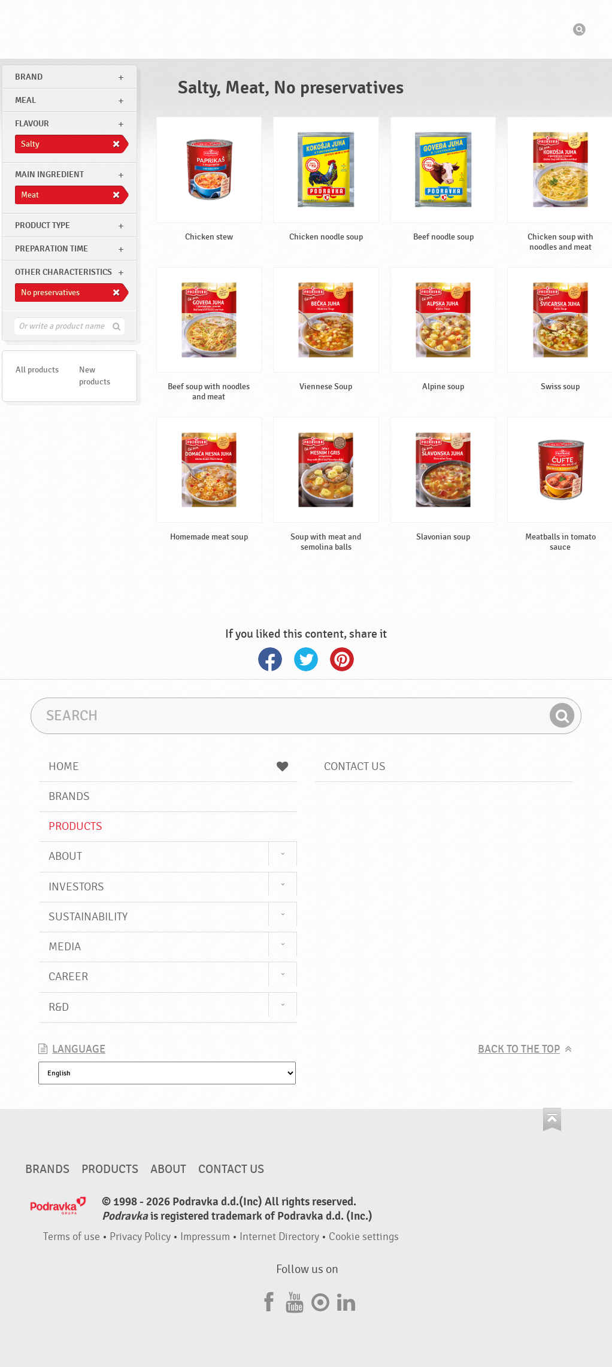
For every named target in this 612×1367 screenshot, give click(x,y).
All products (37, 370)
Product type (42, 225)
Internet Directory (279, 1236)
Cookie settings (364, 1236)
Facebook (270, 659)
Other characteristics (63, 272)
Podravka (306, 29)
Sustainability (88, 916)
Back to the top (519, 1049)
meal (25, 100)
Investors (76, 886)
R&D (59, 1007)
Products (75, 826)
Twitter (306, 659)
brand (29, 77)
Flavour (32, 124)
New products (94, 376)
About (65, 856)
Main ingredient (49, 174)
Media (65, 946)
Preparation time (51, 249)
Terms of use (71, 1236)
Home (168, 766)
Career (68, 976)
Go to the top (552, 1119)
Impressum (205, 1236)
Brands (69, 796)
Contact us (355, 766)
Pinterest (342, 659)
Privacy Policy (140, 1236)
